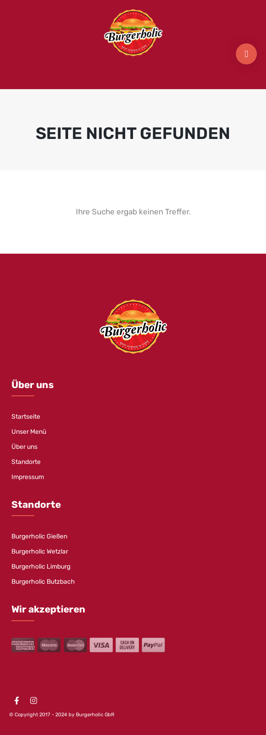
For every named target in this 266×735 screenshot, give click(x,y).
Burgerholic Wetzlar (39, 551)
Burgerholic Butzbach (43, 582)
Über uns (24, 447)
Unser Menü (28, 432)
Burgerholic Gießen (39, 536)
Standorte (26, 462)
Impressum (27, 477)
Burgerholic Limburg (40, 566)
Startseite (25, 417)
